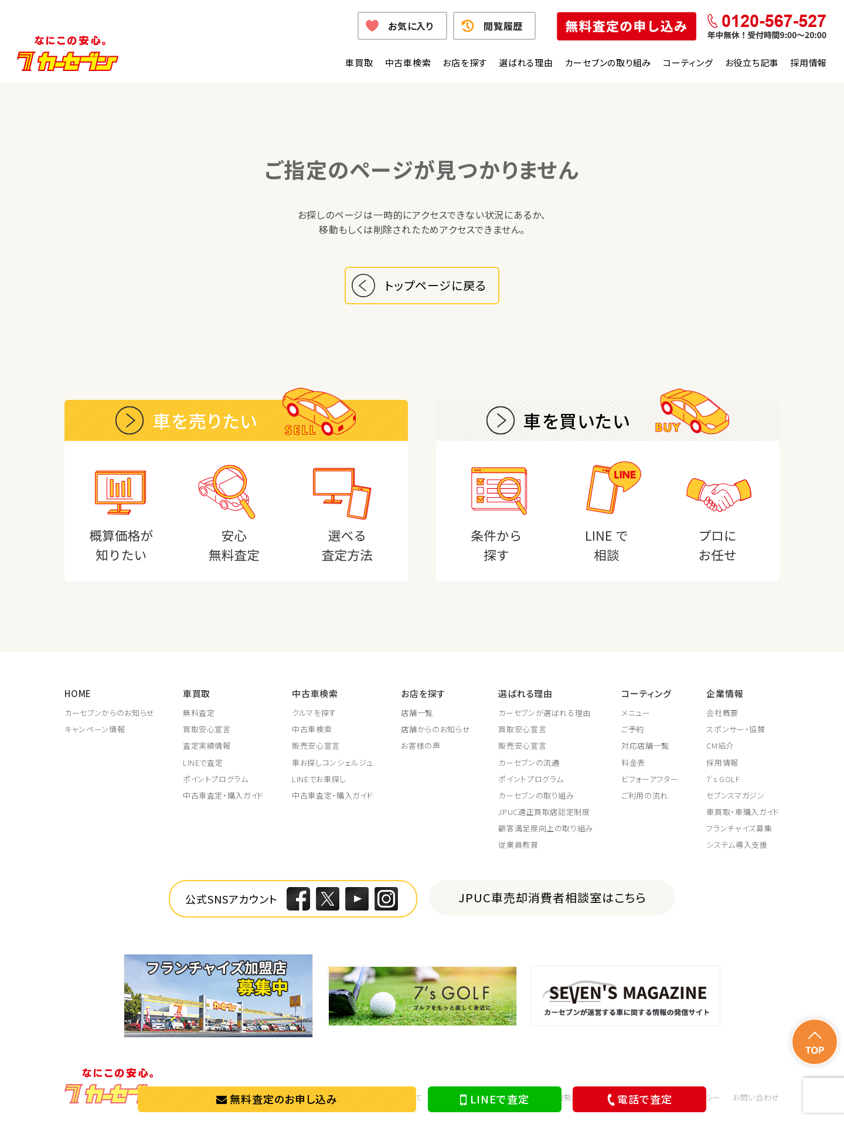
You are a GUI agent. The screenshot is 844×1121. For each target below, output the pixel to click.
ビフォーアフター (649, 779)
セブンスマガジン (735, 795)
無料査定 (199, 713)
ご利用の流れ (644, 795)
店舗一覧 (417, 713)
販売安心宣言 (316, 745)
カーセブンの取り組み (608, 62)
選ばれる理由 (526, 62)
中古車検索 (408, 62)
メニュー (636, 713)
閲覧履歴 (503, 26)
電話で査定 (638, 1099)
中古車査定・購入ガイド (223, 795)
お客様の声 (420, 745)
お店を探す (465, 62)
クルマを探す (314, 713)
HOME (77, 693)
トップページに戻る (435, 285)
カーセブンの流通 (528, 762)
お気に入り (411, 26)
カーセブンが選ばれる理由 (544, 713)
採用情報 (808, 62)
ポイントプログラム (216, 779)
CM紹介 (720, 745)
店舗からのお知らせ (435, 729)
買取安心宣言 (207, 729)
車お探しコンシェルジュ (332, 762)
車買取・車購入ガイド (743, 812)
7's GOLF (723, 779)
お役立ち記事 (752, 62)
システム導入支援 (736, 845)
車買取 (359, 62)
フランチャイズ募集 (739, 828)
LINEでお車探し (319, 779)
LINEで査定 (494, 1099)
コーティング (688, 62)
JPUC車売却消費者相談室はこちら (552, 897)
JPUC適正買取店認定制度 (544, 812)
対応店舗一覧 (645, 745)
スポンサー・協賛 (735, 729)
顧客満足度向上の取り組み (545, 828)
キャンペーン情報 (94, 729)
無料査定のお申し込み (277, 1098)
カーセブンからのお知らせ (109, 713)
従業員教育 (518, 845)
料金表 (633, 762)
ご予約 (632, 729)
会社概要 (722, 713)
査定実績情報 (207, 745)
